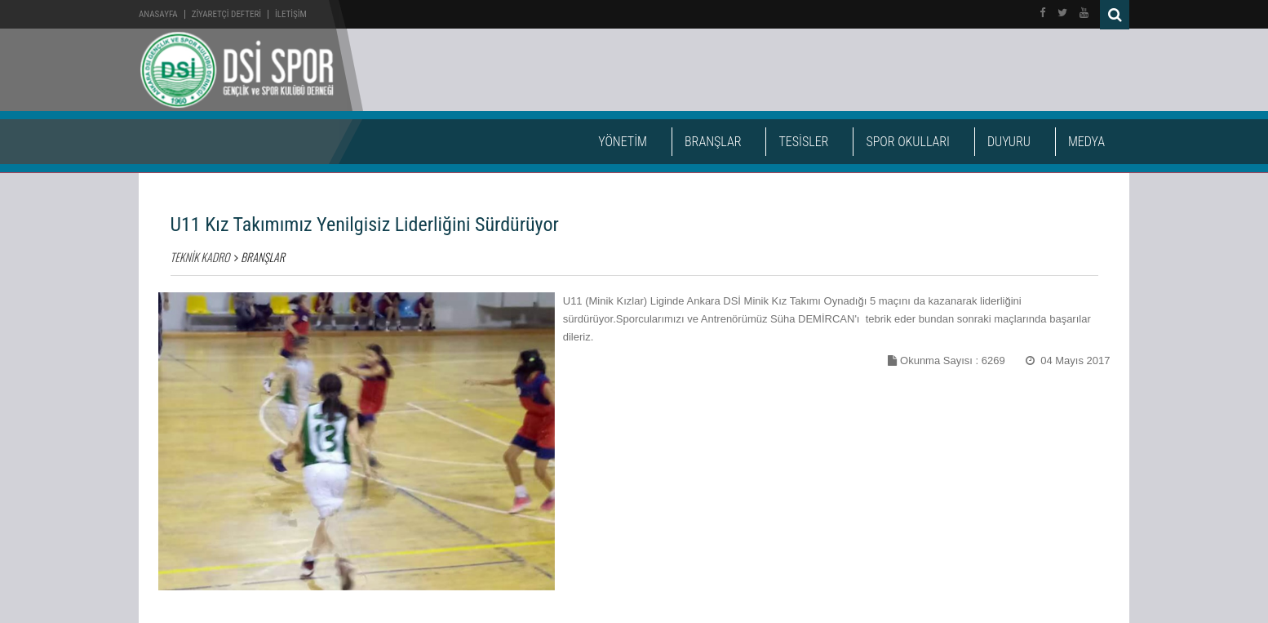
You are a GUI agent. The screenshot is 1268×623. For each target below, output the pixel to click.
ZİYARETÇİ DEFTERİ (226, 14)
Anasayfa (158, 14)
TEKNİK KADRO (200, 256)
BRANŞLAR (713, 141)
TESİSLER (803, 141)
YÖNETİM (622, 141)
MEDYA (1086, 141)
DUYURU (1009, 141)
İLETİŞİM (291, 14)
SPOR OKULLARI (908, 141)
